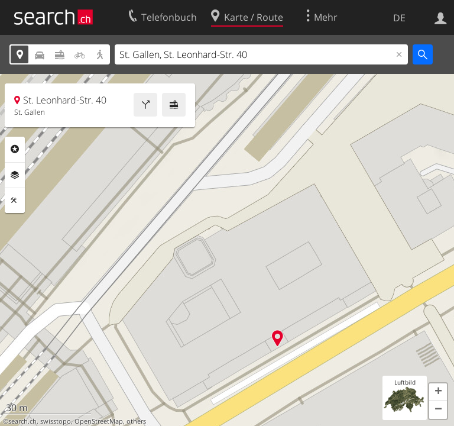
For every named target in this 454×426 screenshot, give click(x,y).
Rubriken (15, 149)
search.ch (22, 421)
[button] (438, 392)
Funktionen (15, 200)
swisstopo (55, 421)
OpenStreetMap (98, 421)
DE (399, 17)
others (136, 421)
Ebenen (15, 175)
